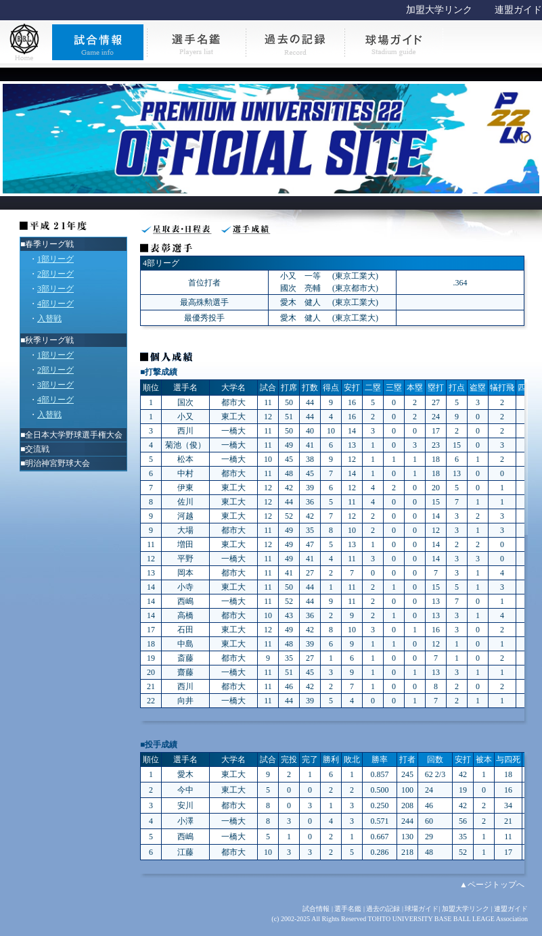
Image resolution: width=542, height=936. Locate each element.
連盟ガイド (518, 10)
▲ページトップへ (491, 884)
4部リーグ (55, 303)
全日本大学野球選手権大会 (73, 435)
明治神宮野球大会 (57, 463)
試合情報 (316, 908)
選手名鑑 (347, 908)
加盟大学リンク (439, 10)
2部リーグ (55, 274)
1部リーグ (55, 259)
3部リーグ (55, 289)
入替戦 (49, 318)
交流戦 (37, 449)
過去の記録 (383, 908)
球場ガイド (421, 908)
